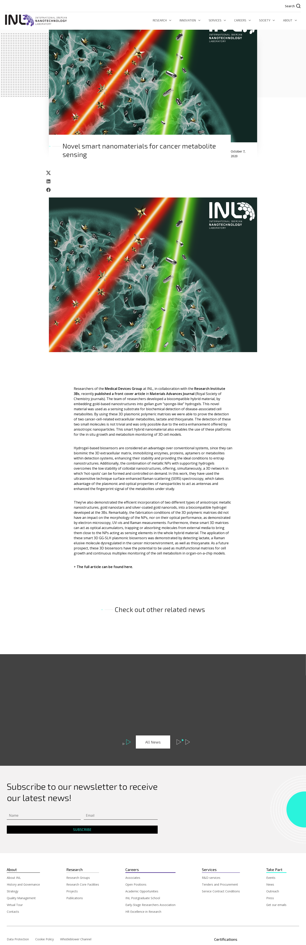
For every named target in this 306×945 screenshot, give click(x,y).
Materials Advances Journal (172, 393)
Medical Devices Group (123, 388)
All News (153, 742)
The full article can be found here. (105, 566)
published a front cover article (120, 393)
